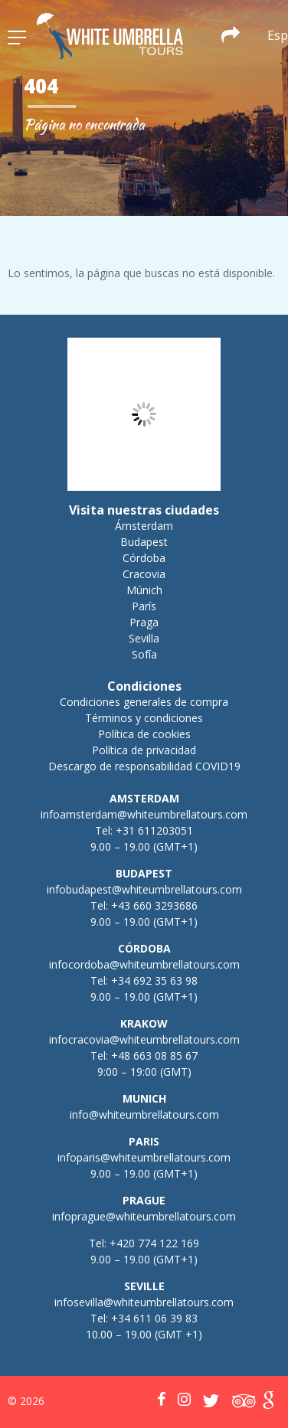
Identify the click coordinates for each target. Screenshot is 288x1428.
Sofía (144, 654)
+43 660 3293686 (154, 905)
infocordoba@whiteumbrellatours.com (144, 964)
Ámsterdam (144, 525)
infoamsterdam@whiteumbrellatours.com (144, 814)
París (144, 606)
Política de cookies (144, 734)
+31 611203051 (154, 830)
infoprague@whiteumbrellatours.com (144, 1216)
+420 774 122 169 (152, 1243)
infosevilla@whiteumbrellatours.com (144, 1302)
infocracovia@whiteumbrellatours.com (144, 1039)
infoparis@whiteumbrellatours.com (144, 1157)
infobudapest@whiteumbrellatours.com (144, 889)
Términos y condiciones (144, 718)
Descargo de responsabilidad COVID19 (144, 766)
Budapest (144, 541)
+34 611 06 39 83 (154, 1318)
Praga (144, 622)
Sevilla (144, 638)
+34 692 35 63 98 (154, 980)
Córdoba (144, 558)
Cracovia (144, 574)
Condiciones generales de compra (144, 701)
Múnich (144, 590)
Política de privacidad (144, 750)
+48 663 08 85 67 (154, 1055)
